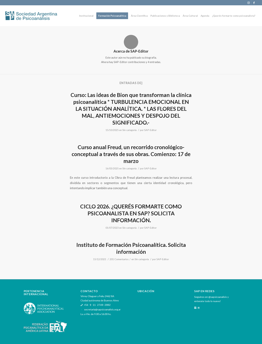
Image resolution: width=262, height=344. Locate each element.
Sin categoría (129, 129)
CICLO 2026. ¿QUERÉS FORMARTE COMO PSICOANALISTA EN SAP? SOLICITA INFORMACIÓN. (131, 213)
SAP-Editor (150, 129)
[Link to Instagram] (248, 2)
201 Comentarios (119, 259)
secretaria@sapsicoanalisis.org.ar (102, 309)
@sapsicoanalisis (217, 296)
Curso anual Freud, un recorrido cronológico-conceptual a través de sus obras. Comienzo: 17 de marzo (131, 154)
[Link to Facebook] (254, 2)
